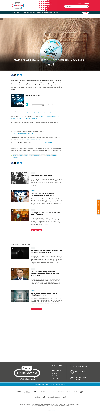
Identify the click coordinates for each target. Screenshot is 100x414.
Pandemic (43, 155)
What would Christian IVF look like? (42, 175)
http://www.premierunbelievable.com (23, 133)
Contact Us (55, 378)
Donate (54, 368)
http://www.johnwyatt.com (33, 139)
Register (80, 3)
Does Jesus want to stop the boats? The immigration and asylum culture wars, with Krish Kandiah (45, 273)
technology (54, 155)
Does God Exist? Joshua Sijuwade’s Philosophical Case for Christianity (42, 194)
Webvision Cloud (53, 410)
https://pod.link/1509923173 (45, 142)
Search (87, 6)
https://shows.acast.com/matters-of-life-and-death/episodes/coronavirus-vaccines (35, 113)
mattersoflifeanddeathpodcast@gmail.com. (50, 150)
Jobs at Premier (56, 370)
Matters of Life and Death (50, 55)
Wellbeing (15, 157)
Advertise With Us (57, 365)
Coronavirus (15, 155)
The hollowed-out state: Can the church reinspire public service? (44, 294)
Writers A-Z (41, 384)
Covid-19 (21, 155)
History (26, 155)
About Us (54, 373)
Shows (33, 172)
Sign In (85, 3)
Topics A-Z (36, 384)
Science (48, 155)
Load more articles (36, 230)
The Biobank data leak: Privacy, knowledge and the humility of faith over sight (46, 251)
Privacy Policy (56, 375)
